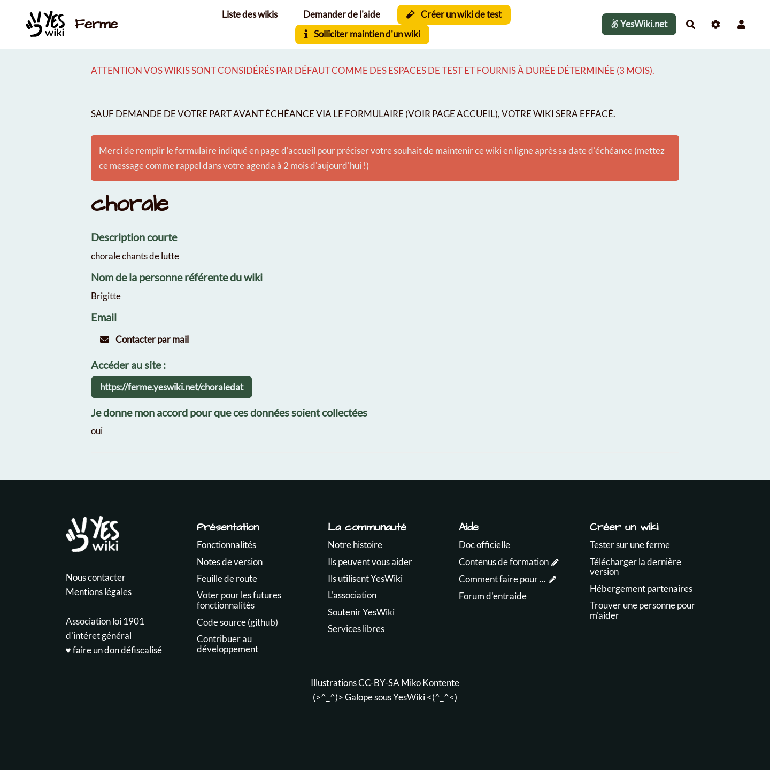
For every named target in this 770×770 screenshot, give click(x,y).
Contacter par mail (144, 339)
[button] (741, 24)
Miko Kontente (430, 682)
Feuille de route (227, 578)
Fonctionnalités (226, 544)
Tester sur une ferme (630, 544)
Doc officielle (484, 544)
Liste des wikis (250, 14)
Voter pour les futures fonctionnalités (239, 600)
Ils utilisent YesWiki (365, 578)
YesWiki (409, 697)
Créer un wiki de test (454, 14)
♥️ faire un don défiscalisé (114, 650)
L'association (352, 594)
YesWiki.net (639, 23)
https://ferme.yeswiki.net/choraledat (171, 386)
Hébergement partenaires (641, 588)
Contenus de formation (504, 561)
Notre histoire (355, 544)
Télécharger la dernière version (635, 567)
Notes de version (230, 561)
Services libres (356, 628)
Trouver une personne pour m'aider (642, 610)
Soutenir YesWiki (361, 612)
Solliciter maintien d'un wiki (362, 34)
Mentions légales (99, 591)
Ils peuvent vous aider (370, 561)
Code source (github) (237, 622)
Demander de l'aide (341, 14)
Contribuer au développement (227, 643)
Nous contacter (96, 577)
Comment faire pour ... (502, 578)
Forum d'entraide (493, 596)
